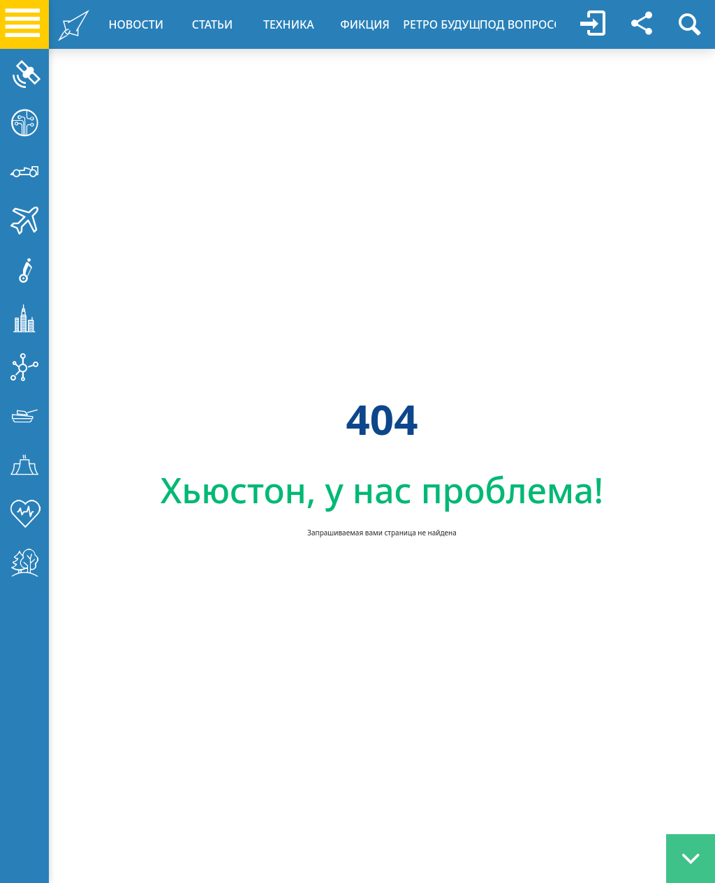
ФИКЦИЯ (365, 24)
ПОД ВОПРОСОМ (518, 24)
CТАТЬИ (212, 24)
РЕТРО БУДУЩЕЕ (441, 24)
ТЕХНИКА (288, 24)
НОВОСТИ (135, 24)
